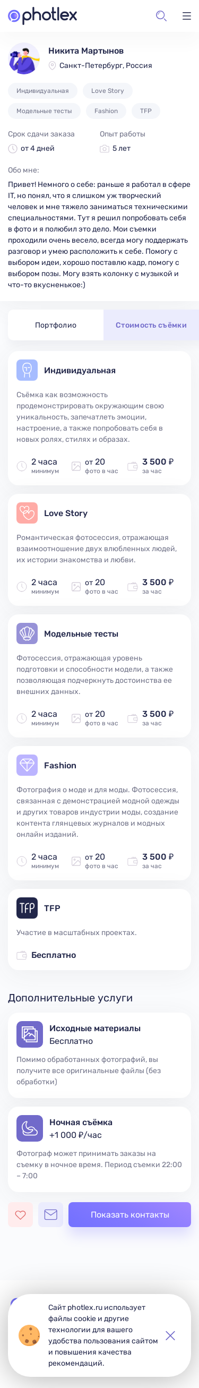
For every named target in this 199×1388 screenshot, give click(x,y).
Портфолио (56, 325)
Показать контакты (130, 1215)
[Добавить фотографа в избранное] (20, 1214)
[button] (161, 16)
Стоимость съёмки (151, 325)
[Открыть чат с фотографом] (50, 1214)
